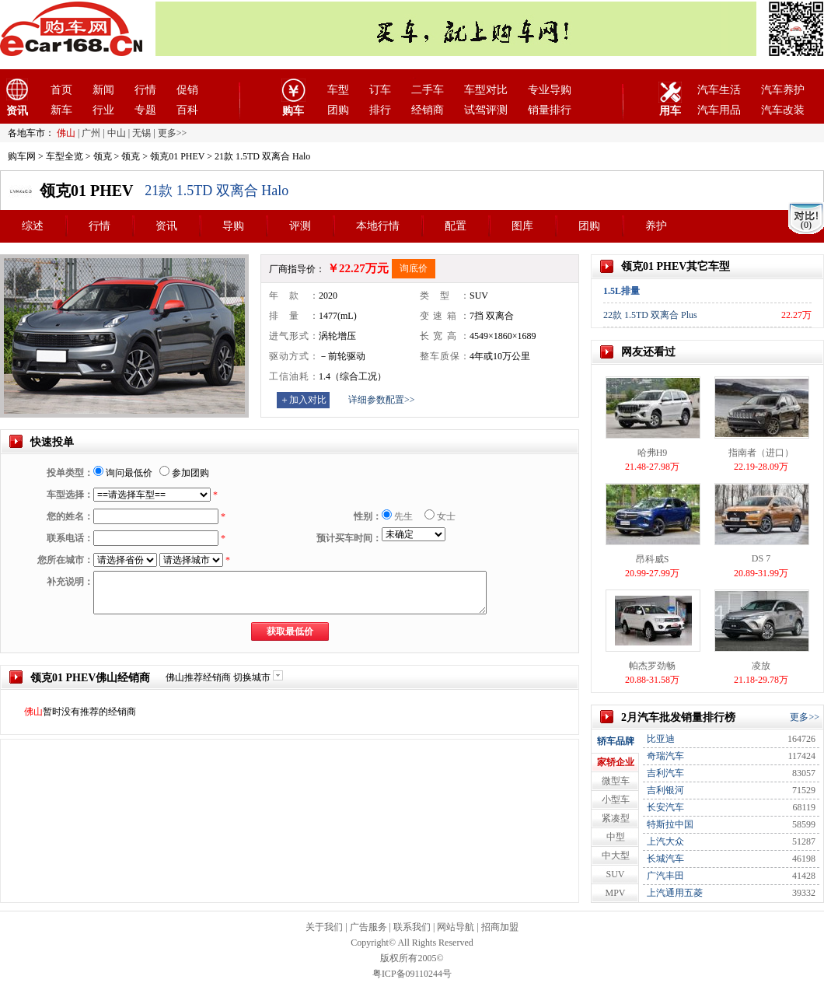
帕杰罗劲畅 (652, 665)
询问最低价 (122, 472)
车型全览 (64, 156)
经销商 (427, 110)
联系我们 (412, 927)
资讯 (166, 226)
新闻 (103, 90)
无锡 (141, 133)
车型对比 (486, 90)
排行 (380, 110)
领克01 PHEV (177, 156)
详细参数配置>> (381, 399)
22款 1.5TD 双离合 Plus (650, 315)
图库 (522, 226)
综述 (33, 226)
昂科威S (652, 559)
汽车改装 (783, 110)
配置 (455, 226)
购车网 (22, 156)
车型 (338, 90)
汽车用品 (719, 110)
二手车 (427, 90)
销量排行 (549, 110)
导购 (233, 226)
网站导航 (455, 927)
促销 (187, 90)
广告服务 (368, 927)
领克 (102, 156)
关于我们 (324, 927)
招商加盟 (499, 927)
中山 (116, 133)
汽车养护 (783, 90)
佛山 (66, 133)
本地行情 (378, 226)
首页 (61, 90)
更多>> (804, 717)
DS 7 (761, 558)
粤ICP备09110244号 (412, 973)
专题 (145, 110)
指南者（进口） (761, 452)
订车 (380, 90)
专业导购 (549, 90)
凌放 (761, 665)
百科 (187, 110)
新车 (61, 110)
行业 (103, 110)
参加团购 (184, 472)
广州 (91, 133)
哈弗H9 (652, 452)
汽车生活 (719, 90)
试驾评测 (486, 110)
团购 (338, 110)
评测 (300, 226)
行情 (145, 90)
